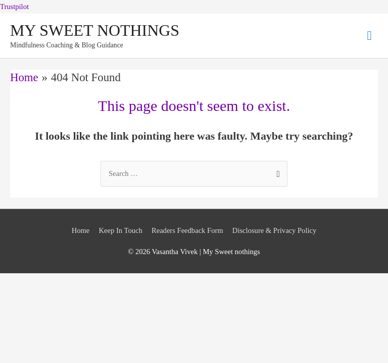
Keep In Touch (120, 230)
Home (81, 230)
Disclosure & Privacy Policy (274, 230)
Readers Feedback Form (187, 230)
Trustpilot (14, 7)
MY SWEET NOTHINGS (94, 30)
